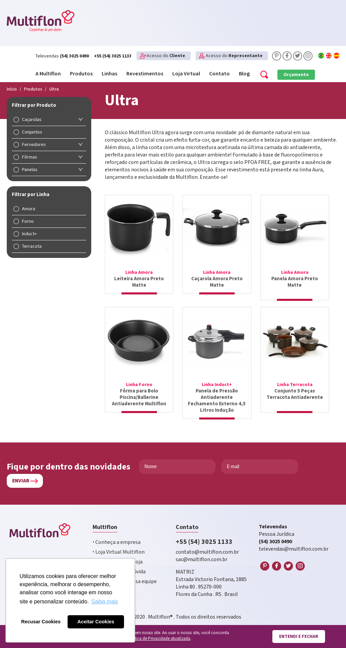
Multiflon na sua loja (118, 555)
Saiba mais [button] (104, 601)
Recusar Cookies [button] (41, 621)
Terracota (32, 246)
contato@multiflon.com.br (207, 545)
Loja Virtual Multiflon (119, 545)
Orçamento (296, 75)
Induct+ (29, 234)
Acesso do (166, 56)
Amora (28, 209)
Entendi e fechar (298, 636)
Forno (28, 221)
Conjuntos (32, 132)
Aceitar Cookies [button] (95, 621)
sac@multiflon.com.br (201, 553)
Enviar (20, 474)
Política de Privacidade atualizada (158, 639)
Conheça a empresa (117, 535)
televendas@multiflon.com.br (293, 542)
